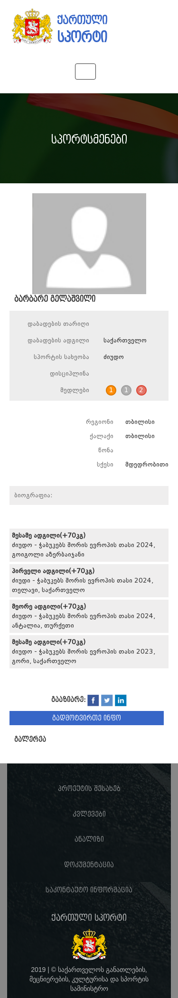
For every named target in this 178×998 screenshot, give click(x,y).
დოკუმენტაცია (89, 865)
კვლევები (89, 814)
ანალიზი (89, 839)
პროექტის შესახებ (89, 788)
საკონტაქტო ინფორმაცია (89, 890)
